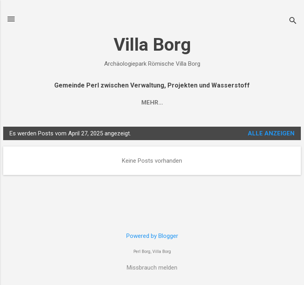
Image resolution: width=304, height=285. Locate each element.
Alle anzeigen (271, 133)
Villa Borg (152, 44)
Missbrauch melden (152, 267)
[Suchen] (293, 22)
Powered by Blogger (152, 235)
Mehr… (152, 102)
